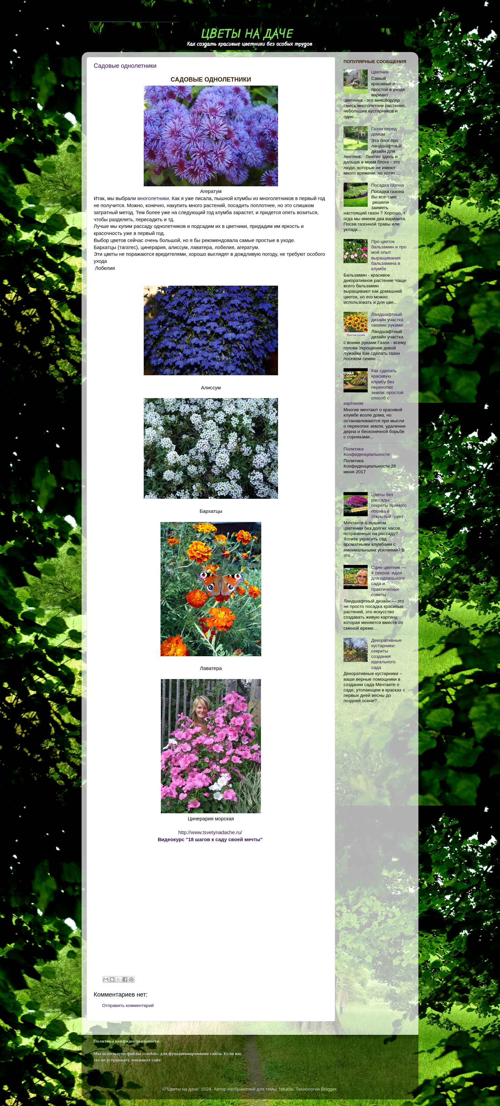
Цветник (379, 72)
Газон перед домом (384, 131)
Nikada (286, 1089)
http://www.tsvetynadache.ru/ (210, 832)
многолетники (153, 198)
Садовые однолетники (125, 65)
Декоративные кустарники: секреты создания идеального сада (386, 654)
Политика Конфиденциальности (367, 451)
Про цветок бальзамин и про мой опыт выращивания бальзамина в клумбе (388, 255)
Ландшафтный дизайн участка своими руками (387, 320)
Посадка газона (387, 185)
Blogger (328, 1089)
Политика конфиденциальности (126, 1041)
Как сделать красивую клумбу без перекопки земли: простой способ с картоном (373, 387)
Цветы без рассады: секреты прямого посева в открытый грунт (388, 505)
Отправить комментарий (128, 1005)
